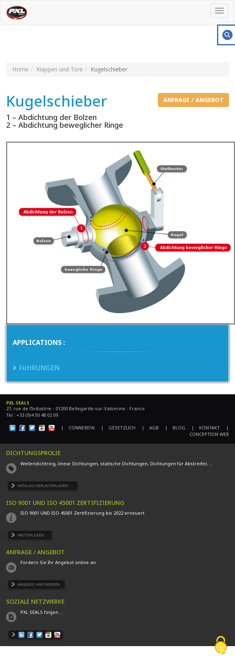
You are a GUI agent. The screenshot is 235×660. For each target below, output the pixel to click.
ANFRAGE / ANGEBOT (193, 100)
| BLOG (175, 427)
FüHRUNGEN (39, 368)
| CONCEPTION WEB (207, 431)
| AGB (150, 427)
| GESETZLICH (118, 427)
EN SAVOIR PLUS (30, 536)
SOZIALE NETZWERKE (35, 601)
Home (20, 69)
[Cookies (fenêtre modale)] (220, 646)
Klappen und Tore (59, 69)
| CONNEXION (78, 427)
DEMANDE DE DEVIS (36, 586)
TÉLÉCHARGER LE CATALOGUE (43, 487)
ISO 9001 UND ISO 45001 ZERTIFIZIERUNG (65, 503)
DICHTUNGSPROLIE (33, 453)
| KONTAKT (205, 427)
